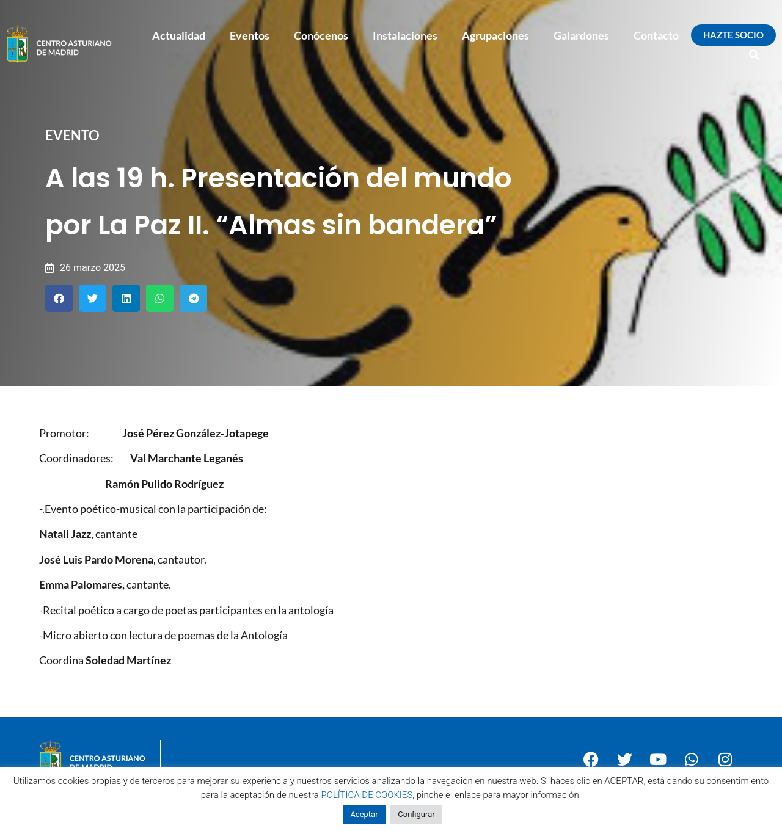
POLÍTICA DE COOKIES (367, 794)
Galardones (581, 35)
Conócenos (321, 35)
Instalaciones (405, 35)
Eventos (249, 35)
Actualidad (178, 35)
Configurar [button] (416, 814)
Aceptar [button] (364, 814)
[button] (754, 55)
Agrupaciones (495, 35)
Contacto (656, 35)
